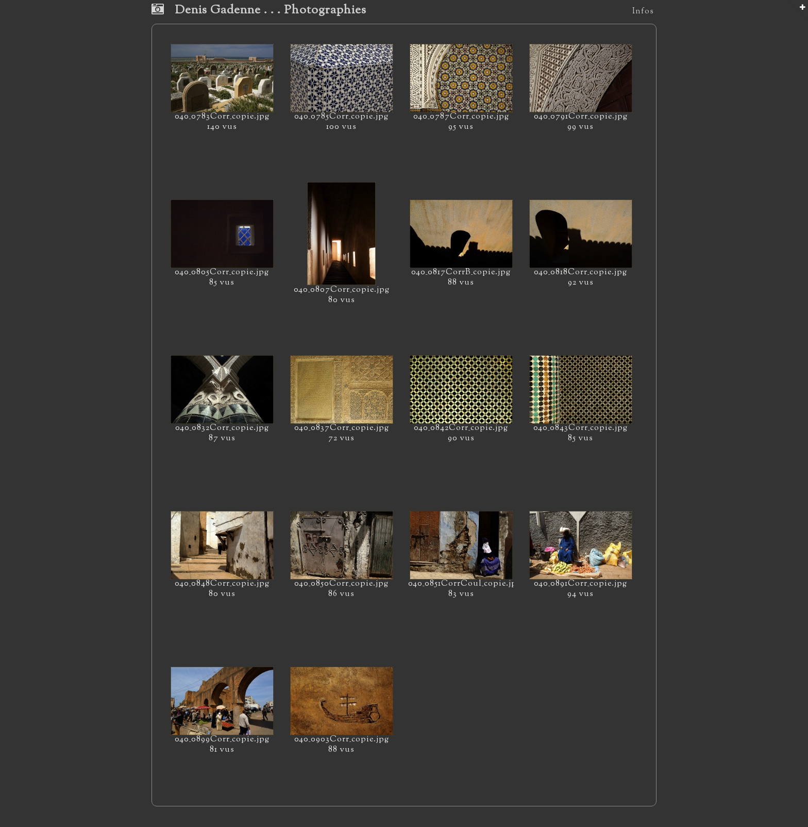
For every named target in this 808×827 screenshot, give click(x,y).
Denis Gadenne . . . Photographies (259, 10)
